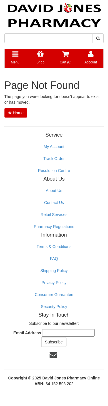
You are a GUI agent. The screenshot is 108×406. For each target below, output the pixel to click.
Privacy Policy (54, 282)
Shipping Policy (54, 270)
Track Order (53, 158)
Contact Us (54, 202)
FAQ (54, 258)
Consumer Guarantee (54, 294)
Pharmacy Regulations (54, 226)
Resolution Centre (54, 170)
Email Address (27, 333)
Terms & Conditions (54, 246)
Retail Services (54, 214)
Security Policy (54, 306)
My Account (54, 146)
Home (15, 113)
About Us (54, 190)
